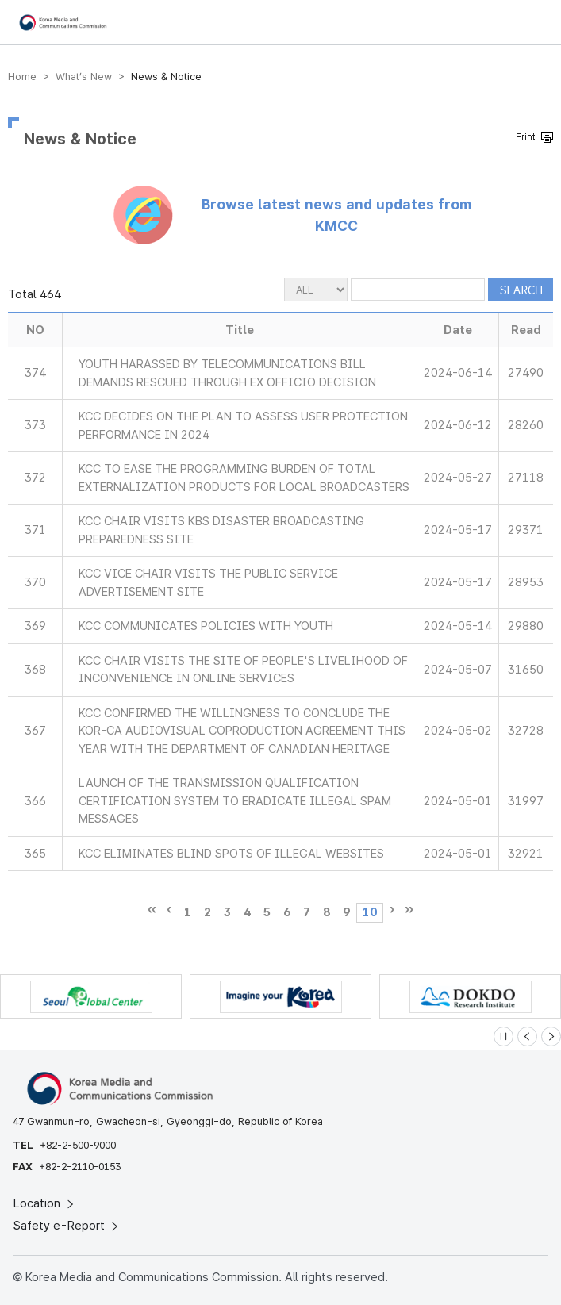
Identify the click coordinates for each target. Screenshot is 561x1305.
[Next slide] (551, 1036)
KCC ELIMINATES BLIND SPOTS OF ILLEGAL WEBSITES (231, 853)
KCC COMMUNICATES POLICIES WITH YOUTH (206, 626)
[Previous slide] (527, 1036)
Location (44, 1203)
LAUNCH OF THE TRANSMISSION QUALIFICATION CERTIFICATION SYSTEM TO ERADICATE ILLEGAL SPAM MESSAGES (235, 801)
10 (370, 912)
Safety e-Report (67, 1226)
